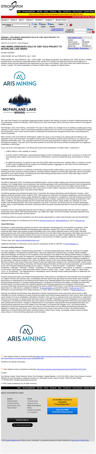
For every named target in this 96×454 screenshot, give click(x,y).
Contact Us (67, 11)
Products (53, 11)
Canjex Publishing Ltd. (13, 440)
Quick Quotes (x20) (13, 405)
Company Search (13, 403)
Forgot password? (58, 29)
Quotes (5, 20)
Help (59, 11)
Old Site (39, 11)
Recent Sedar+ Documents (78, 48)
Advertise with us (22, 420)
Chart (43, 27)
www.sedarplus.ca (62, 220)
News (22, 20)
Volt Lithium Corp (75, 38)
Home (46, 11)
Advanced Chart (32, 403)
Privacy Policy (84, 440)
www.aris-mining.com (47, 220)
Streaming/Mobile (28, 11)
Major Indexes (12, 408)
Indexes (30, 20)
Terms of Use (75, 440)
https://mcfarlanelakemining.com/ (27, 240)
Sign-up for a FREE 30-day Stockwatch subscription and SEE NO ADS (56, 14)
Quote (43, 24)
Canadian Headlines (34, 410)
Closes (52, 27)
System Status (89, 11)
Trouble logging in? (57, 30)
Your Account (77, 11)
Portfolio (39, 20)
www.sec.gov (80, 220)
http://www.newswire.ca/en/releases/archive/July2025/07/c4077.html (61, 369)
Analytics (49, 20)
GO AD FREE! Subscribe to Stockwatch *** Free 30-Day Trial (62, 402)
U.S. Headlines (32, 412)
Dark (19, 11)
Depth (61, 24)
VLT (83, 40)
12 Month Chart (32, 401)
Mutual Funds (62, 20)
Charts (14, 20)
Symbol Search (12, 401)
